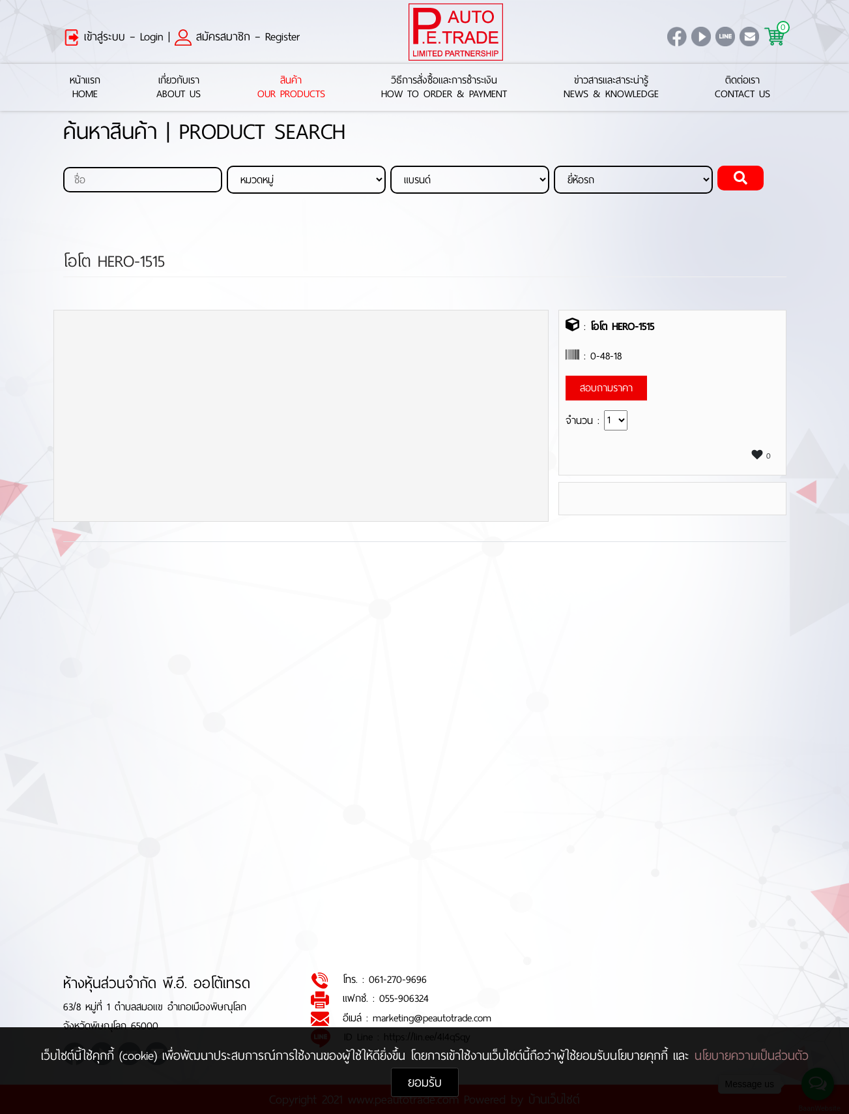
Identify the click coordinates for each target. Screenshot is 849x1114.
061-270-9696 (398, 980)
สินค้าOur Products (291, 87)
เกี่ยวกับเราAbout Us (178, 87)
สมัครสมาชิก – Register (237, 36)
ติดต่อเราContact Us (742, 87)
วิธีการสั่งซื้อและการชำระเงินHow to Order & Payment (444, 87)
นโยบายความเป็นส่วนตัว (752, 1055)
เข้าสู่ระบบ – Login (113, 36)
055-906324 (404, 999)
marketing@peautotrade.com (432, 1018)
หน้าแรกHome (85, 87)
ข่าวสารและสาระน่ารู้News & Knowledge (611, 87)
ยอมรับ (425, 1082)
